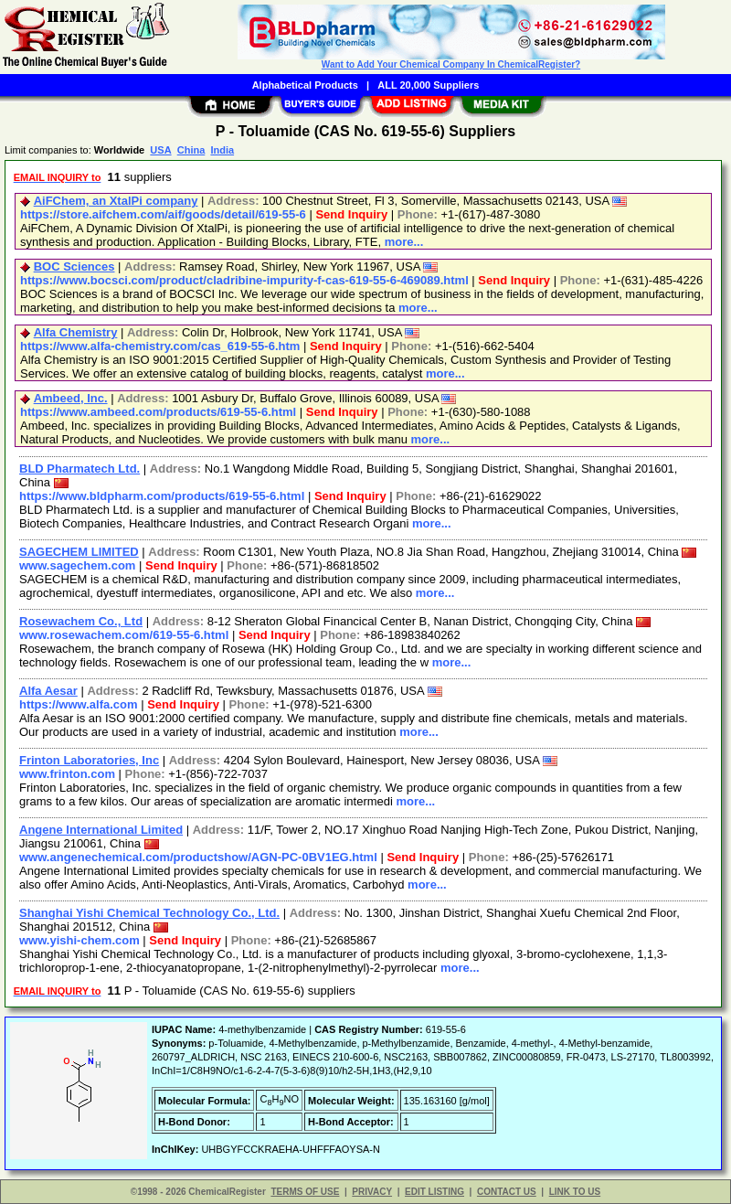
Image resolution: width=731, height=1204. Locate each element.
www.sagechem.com (77, 565)
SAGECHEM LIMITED (79, 552)
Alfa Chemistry (76, 332)
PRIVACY (372, 1192)
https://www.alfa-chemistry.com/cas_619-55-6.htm (160, 346)
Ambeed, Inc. (71, 398)
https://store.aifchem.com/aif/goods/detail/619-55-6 (163, 214)
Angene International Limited (101, 829)
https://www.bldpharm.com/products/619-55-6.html (161, 496)
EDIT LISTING (434, 1192)
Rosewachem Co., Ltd (81, 621)
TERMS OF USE (304, 1192)
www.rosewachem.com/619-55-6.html (123, 635)
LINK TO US (574, 1192)
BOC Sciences (74, 266)
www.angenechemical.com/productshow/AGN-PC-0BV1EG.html (198, 857)
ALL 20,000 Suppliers (428, 85)
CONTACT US (506, 1192)
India (222, 149)
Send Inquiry (351, 214)
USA (160, 149)
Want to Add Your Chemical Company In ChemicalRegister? (451, 64)
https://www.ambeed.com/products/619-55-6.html (158, 412)
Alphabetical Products (305, 85)
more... (404, 242)
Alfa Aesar (48, 691)
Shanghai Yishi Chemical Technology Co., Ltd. (149, 913)
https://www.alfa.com (78, 704)
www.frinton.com (67, 774)
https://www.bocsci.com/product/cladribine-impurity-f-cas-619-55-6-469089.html (244, 280)
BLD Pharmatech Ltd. (79, 468)
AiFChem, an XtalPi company (116, 201)
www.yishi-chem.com (79, 940)
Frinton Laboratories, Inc (89, 760)
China (191, 149)
